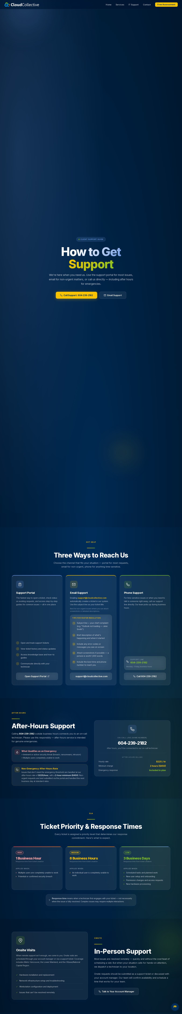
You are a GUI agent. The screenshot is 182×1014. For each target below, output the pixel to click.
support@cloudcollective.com (92, 598)
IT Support (134, 5)
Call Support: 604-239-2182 (76, 295)
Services (120, 5)
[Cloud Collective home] (21, 4)
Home (108, 5)
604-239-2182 (138, 662)
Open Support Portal (37, 676)
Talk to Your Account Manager (116, 991)
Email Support (113, 295)
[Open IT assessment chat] (175, 1007)
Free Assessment (166, 5)
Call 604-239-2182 (145, 676)
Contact (147, 5)
